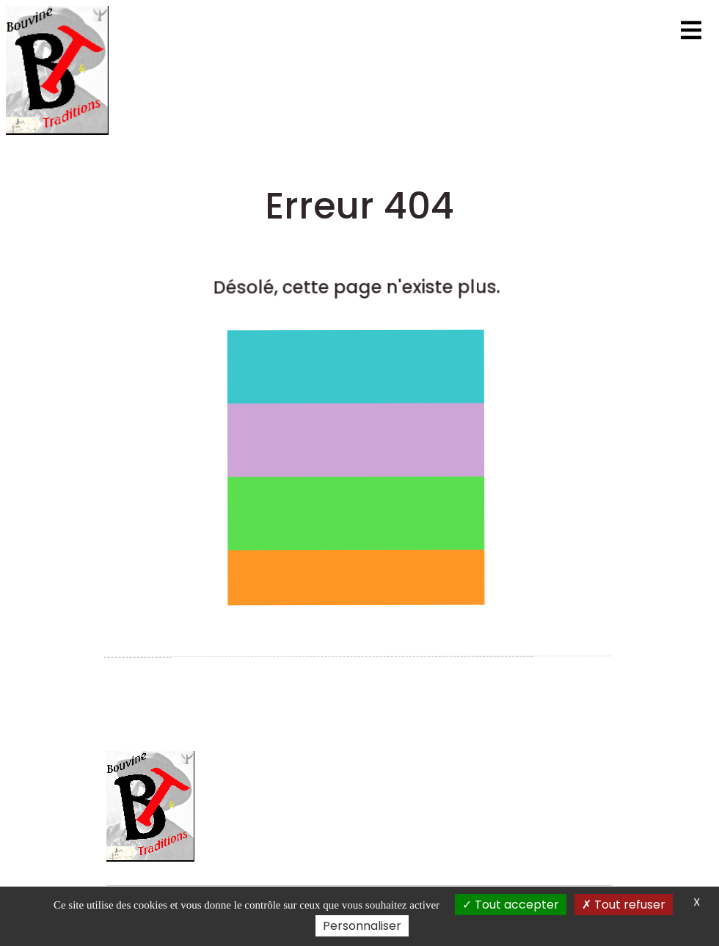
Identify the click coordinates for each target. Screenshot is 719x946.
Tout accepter (510, 904)
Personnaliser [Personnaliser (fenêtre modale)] (362, 925)
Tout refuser (623, 904)
